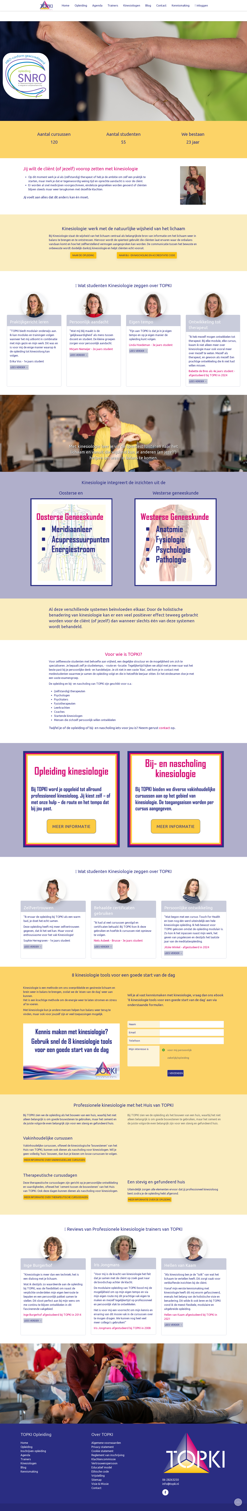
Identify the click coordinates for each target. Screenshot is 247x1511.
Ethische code (100, 1461)
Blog (148, 5)
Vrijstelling (98, 1465)
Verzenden (175, 1063)
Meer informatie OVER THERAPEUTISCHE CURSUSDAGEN (56, 1187)
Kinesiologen (131, 5)
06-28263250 (170, 1469)
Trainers (113, 5)
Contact (161, 5)
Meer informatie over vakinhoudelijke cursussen (54, 1149)
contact (164, 717)
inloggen (201, 5)
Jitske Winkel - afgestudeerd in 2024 (186, 936)
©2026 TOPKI (98, 1502)
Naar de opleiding (83, 245)
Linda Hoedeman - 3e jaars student (151, 334)
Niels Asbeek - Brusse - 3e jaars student (118, 930)
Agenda (97, 5)
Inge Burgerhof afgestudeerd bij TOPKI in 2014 (52, 1304)
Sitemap (96, 1469)
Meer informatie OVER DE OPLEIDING (149, 1189)
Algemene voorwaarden (106, 1432)
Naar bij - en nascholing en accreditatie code (146, 245)
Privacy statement (102, 1436)
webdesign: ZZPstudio (143, 1502)
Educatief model (101, 1457)
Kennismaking (181, 5)
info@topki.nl (170, 1473)
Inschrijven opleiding (33, 1440)
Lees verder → (19, 357)
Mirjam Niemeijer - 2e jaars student (91, 338)
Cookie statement (102, 1440)
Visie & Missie (100, 1473)
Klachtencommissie (103, 1448)
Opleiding (81, 5)
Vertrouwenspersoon (104, 1453)
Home (65, 5)
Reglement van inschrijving (107, 1444)
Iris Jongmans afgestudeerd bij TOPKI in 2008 (122, 1317)
